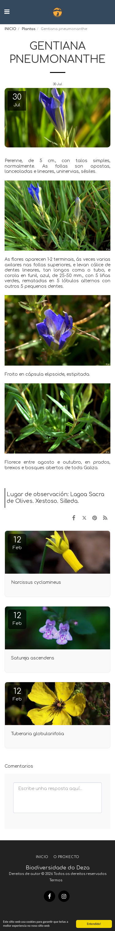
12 (17, 542)
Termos (55, 880)
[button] (7, 11)
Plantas (28, 29)
